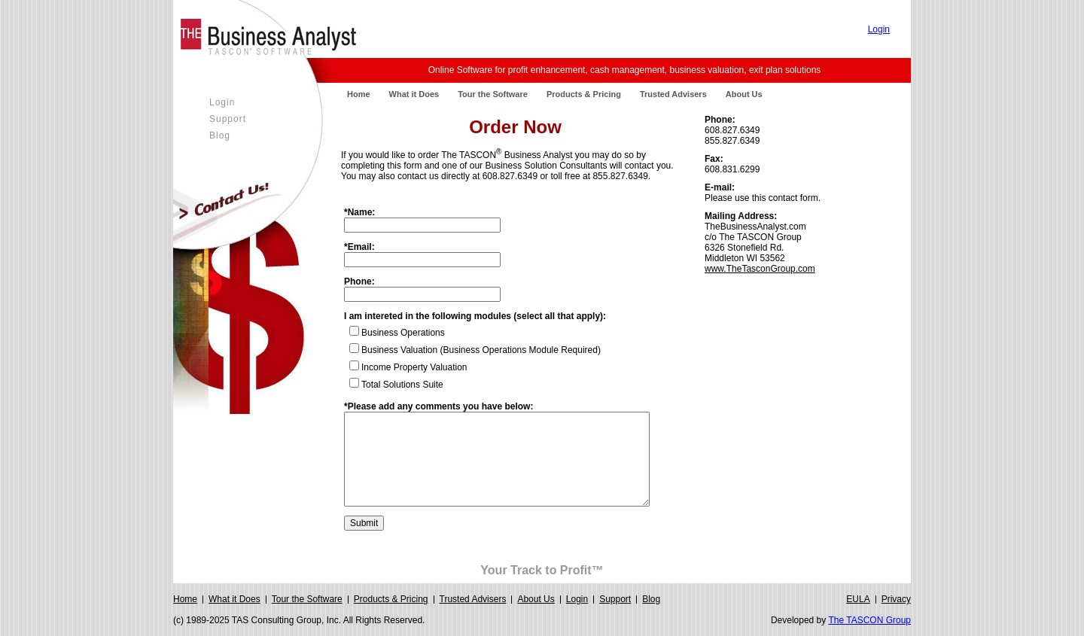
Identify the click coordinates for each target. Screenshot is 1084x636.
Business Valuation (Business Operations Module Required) (481, 350)
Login (879, 29)
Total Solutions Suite (402, 384)
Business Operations (403, 332)
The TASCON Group (869, 620)
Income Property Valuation (414, 367)
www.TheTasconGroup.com (760, 268)
